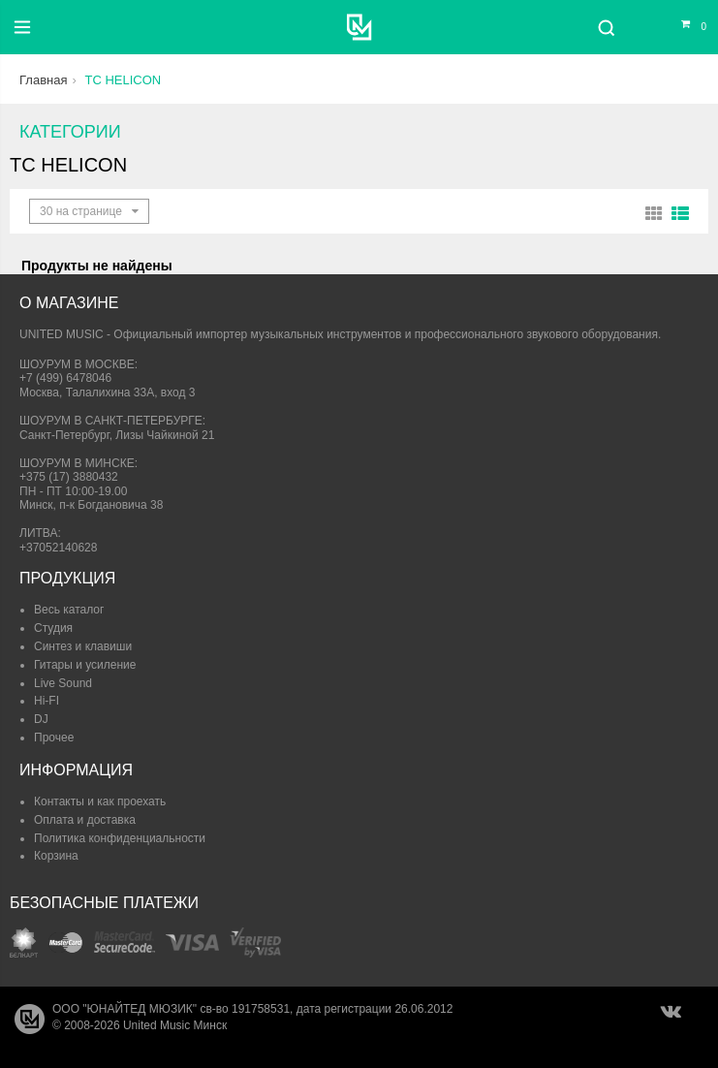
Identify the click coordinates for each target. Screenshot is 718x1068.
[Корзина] (682, 27)
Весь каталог (69, 609)
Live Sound (63, 683)
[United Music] (359, 27)
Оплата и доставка (85, 820)
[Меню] (22, 27)
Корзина (56, 856)
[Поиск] (606, 27)
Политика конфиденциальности (119, 838)
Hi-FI (46, 700)
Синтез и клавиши (83, 646)
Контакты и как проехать (100, 801)
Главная (43, 80)
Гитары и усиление (85, 665)
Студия (53, 628)
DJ (41, 719)
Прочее (54, 737)
